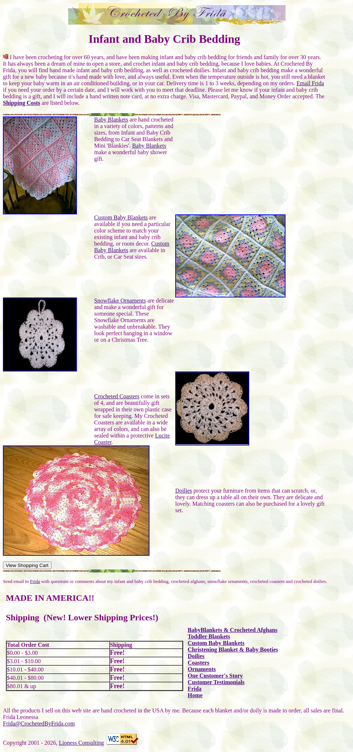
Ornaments (202, 669)
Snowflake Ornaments (120, 300)
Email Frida (310, 83)
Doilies (183, 491)
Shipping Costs (21, 103)
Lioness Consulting (81, 743)
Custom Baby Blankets (121, 217)
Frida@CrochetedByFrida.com (39, 723)
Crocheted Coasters (116, 396)
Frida (35, 581)
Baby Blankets (111, 119)
